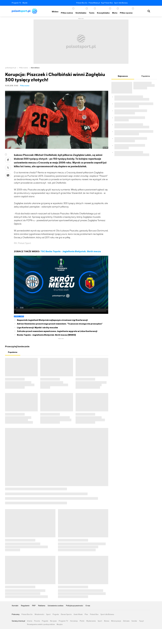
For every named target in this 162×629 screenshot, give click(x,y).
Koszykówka (103, 13)
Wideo (55, 11)
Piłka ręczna (126, 13)
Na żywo (53, 621)
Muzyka (60, 624)
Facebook (130, 3)
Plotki (82, 621)
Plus (86, 614)
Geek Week (78, 614)
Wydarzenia (91, 621)
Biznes (106, 621)
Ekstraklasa (35, 67)
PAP (34, 606)
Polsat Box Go (81, 3)
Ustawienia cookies (55, 606)
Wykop (8, 175)
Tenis (91, 13)
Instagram (142, 3)
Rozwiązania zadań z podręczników (41, 624)
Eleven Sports (66, 614)
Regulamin (25, 606)
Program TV (16, 3)
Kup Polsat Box (107, 3)
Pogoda (56, 614)
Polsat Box (94, 614)
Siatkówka (80, 13)
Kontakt (15, 606)
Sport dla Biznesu (121, 3)
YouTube (138, 3)
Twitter (134, 3)
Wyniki (24, 3)
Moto (114, 13)
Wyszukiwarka (149, 11)
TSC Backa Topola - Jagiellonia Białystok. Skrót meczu (70, 251)
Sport (48, 614)
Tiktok (145, 3)
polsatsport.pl (10, 67)
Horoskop (74, 621)
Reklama (41, 606)
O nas (88, 606)
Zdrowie (126, 621)
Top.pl (141, 621)
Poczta (37, 621)
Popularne (12, 352)
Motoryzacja (116, 621)
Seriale (134, 621)
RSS (149, 3)
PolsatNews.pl (94, 3)
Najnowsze (123, 76)
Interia (29, 621)
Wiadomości (39, 614)
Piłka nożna (67, 13)
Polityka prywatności (74, 606)
